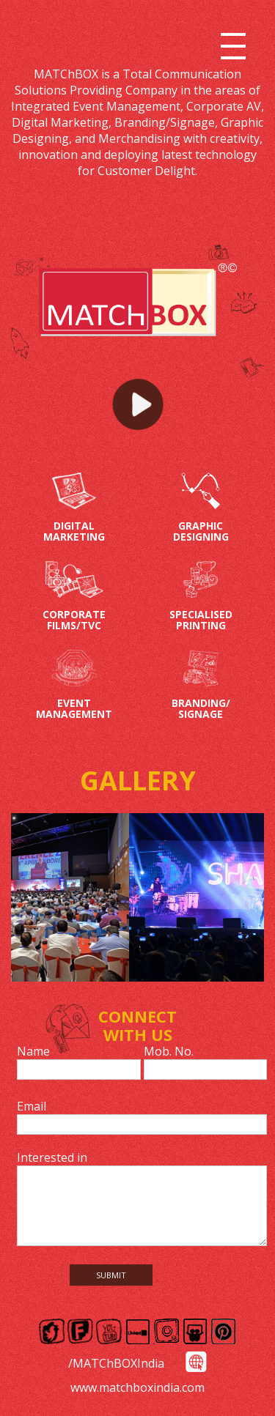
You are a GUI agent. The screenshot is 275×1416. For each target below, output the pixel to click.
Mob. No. (169, 1051)
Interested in (52, 1157)
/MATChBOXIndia (116, 1363)
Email (31, 1106)
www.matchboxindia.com (137, 1387)
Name (33, 1051)
